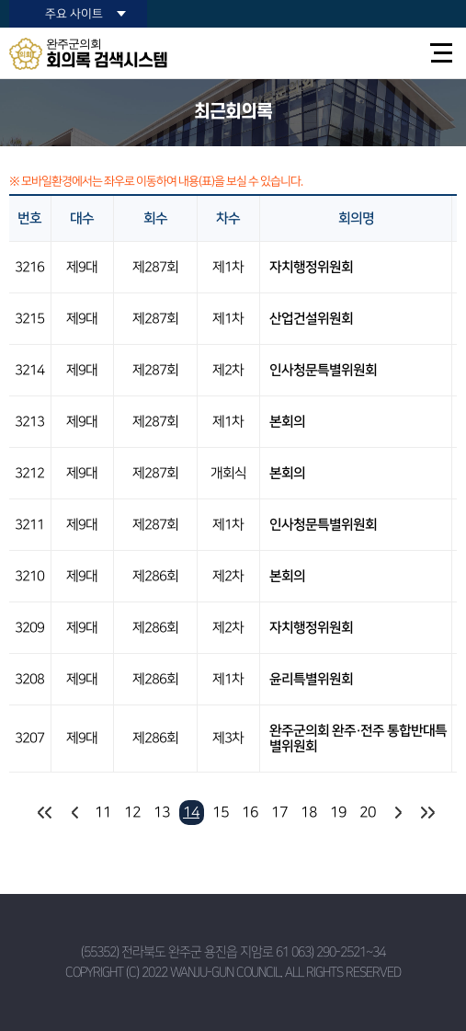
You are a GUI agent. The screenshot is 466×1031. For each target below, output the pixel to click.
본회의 (287, 422)
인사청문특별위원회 (323, 370)
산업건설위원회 (311, 318)
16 (250, 812)
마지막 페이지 (427, 812)
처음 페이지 (44, 812)
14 (191, 812)
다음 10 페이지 (397, 812)
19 (338, 812)
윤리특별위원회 (311, 679)
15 (220, 812)
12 (132, 812)
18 (309, 812)
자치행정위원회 (311, 267)
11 (103, 812)
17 (279, 812)
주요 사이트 (74, 13)
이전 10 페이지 (74, 812)
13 (161, 812)
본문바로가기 (0, 0)
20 (367, 812)
